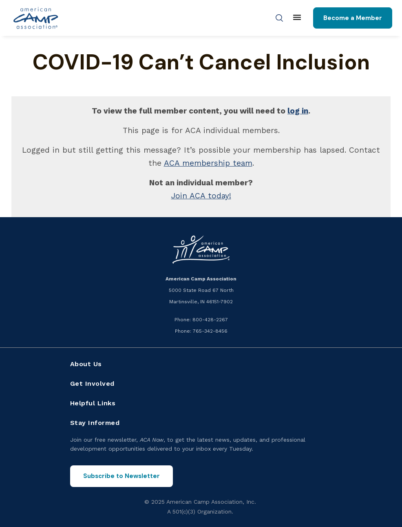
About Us (86, 364)
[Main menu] (297, 18)
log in (297, 111)
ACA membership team (208, 163)
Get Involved (92, 383)
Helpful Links (93, 403)
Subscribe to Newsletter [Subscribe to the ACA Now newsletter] (121, 476)
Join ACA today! (201, 195)
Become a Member (352, 18)
